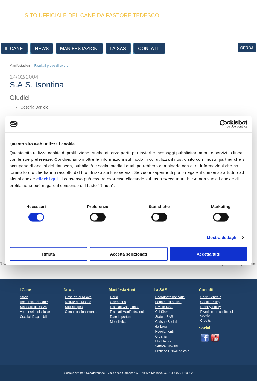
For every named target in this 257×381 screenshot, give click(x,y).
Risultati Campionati (124, 307)
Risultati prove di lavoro (51, 66)
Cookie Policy (210, 302)
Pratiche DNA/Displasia (172, 351)
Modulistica (118, 322)
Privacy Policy (210, 307)
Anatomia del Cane (34, 302)
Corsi (114, 297)
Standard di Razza (33, 307)
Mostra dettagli (221, 237)
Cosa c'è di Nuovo (78, 297)
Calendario (118, 302)
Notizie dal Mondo (78, 302)
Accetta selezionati (128, 253)
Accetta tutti (208, 253)
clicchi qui (47, 178)
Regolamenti (164, 331)
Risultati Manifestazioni (127, 312)
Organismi (162, 336)
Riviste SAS (164, 307)
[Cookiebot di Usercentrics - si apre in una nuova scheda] (223, 124)
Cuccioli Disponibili (33, 317)
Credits (205, 321)
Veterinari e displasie (35, 312)
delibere (161, 327)
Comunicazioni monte (81, 312)
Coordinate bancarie (170, 297)
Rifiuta (48, 253)
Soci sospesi (74, 307)
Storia (24, 297)
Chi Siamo (162, 312)
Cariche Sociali (166, 322)
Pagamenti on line (168, 302)
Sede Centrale (210, 297)
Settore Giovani (166, 346)
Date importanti (121, 317)
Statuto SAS (164, 317)
